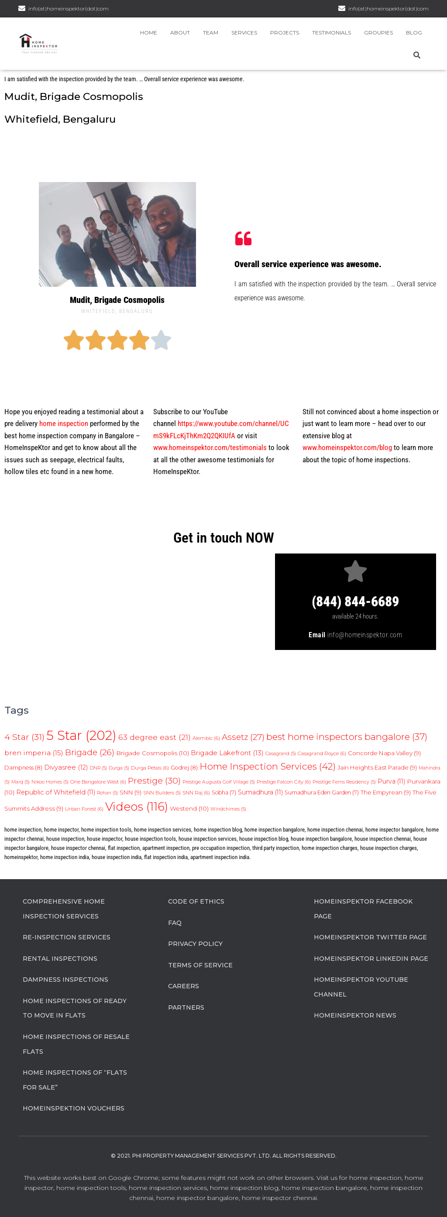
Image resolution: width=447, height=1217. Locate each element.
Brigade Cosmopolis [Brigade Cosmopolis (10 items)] (152, 752)
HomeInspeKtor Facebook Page (363, 908)
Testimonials (331, 32)
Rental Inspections (60, 959)
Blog (414, 32)
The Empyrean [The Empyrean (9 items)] (386, 792)
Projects (284, 32)
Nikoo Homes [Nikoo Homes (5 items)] (50, 782)
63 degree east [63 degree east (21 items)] (154, 737)
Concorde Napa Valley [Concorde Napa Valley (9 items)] (384, 752)
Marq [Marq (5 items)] (20, 782)
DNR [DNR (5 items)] (98, 768)
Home (148, 32)
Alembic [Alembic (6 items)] (206, 738)
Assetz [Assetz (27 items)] (243, 737)
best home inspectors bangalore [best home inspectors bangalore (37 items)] (346, 736)
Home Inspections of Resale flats (76, 1044)
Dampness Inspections (65, 979)
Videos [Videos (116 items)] (136, 806)
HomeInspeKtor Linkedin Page (371, 959)
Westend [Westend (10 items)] (189, 808)
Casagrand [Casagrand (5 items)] (280, 753)
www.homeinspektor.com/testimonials (210, 447)
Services (244, 32)
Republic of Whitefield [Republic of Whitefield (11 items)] (55, 792)
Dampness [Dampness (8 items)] (23, 767)
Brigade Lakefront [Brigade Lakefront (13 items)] (227, 753)
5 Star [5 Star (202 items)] (81, 735)
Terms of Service (200, 965)
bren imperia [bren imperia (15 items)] (33, 753)
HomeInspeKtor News (355, 1015)
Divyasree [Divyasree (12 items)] (66, 767)
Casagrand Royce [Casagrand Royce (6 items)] (322, 753)
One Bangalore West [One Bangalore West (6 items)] (98, 782)
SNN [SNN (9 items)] (130, 792)
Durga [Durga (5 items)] (119, 768)
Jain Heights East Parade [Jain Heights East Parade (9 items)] (377, 767)
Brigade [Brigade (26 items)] (89, 752)
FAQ (175, 923)
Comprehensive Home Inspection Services (64, 908)
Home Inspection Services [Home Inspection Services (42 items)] (267, 766)
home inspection (63, 423)
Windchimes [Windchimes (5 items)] (228, 809)
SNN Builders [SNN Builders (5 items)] (162, 793)
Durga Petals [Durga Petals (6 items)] (150, 768)
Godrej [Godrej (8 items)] (184, 767)
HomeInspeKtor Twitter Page (370, 937)
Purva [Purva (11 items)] (391, 781)
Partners (186, 1007)
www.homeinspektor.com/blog (347, 447)
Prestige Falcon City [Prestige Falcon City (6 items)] (284, 782)
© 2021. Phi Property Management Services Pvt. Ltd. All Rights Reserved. (224, 1155)
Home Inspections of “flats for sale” (75, 1080)
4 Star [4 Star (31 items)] (24, 737)
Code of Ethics (196, 901)
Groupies (378, 32)
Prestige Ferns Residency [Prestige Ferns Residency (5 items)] (344, 782)
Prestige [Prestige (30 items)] (154, 780)
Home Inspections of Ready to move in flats (75, 1008)
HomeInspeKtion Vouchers (73, 1108)
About (180, 32)
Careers (183, 986)
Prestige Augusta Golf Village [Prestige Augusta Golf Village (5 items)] (218, 782)
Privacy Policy (195, 944)
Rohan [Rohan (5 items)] (107, 793)
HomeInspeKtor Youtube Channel (361, 987)
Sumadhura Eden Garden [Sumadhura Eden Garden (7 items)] (322, 792)
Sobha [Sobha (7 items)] (224, 792)
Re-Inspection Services (66, 937)
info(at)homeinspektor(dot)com (388, 8)
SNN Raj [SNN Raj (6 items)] (196, 793)
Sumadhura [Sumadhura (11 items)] (260, 792)
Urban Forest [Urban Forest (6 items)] (84, 809)
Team (210, 32)
